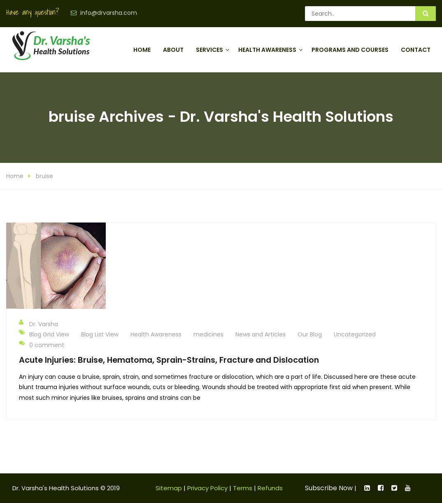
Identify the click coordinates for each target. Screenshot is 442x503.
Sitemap (169, 488)
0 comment (41, 344)
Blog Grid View (49, 334)
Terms (242, 488)
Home (142, 50)
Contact (415, 50)
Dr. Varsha (38, 323)
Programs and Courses (350, 50)
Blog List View (100, 334)
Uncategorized (355, 334)
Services (209, 50)
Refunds (270, 488)
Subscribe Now (329, 488)
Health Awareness (267, 50)
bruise (44, 176)
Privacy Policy (207, 488)
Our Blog (310, 334)
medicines (208, 334)
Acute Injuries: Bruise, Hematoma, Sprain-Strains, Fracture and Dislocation (169, 360)
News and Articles (260, 334)
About (173, 50)
